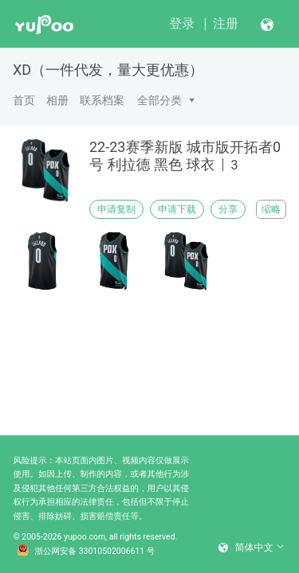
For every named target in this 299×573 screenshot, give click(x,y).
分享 (228, 209)
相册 (57, 100)
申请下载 (177, 209)
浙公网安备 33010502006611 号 (86, 551)
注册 (225, 23)
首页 (24, 100)
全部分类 (159, 100)
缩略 (271, 209)
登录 (182, 23)
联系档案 (102, 100)
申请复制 (116, 209)
